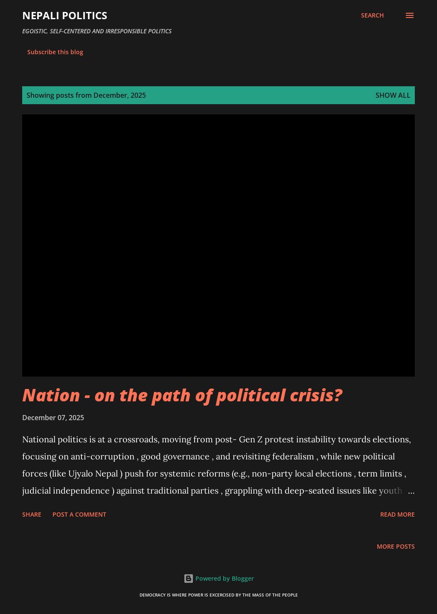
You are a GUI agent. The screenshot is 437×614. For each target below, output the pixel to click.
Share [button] (31, 514)
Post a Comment (79, 514)
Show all (393, 95)
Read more (397, 514)
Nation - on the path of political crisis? (182, 394)
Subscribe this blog (55, 52)
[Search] (372, 15)
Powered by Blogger (219, 578)
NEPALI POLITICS (64, 15)
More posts (396, 546)
